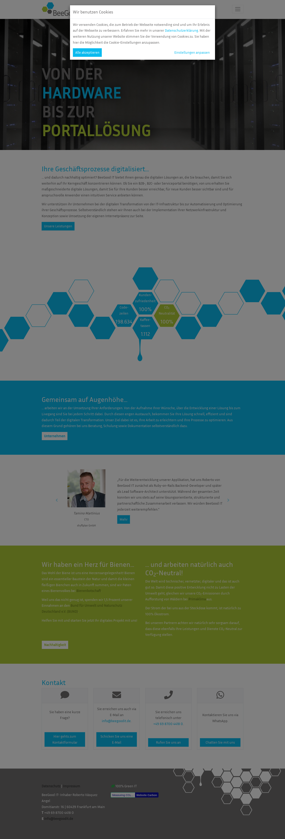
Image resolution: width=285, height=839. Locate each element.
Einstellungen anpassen (192, 52)
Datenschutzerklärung (181, 30)
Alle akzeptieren (87, 52)
